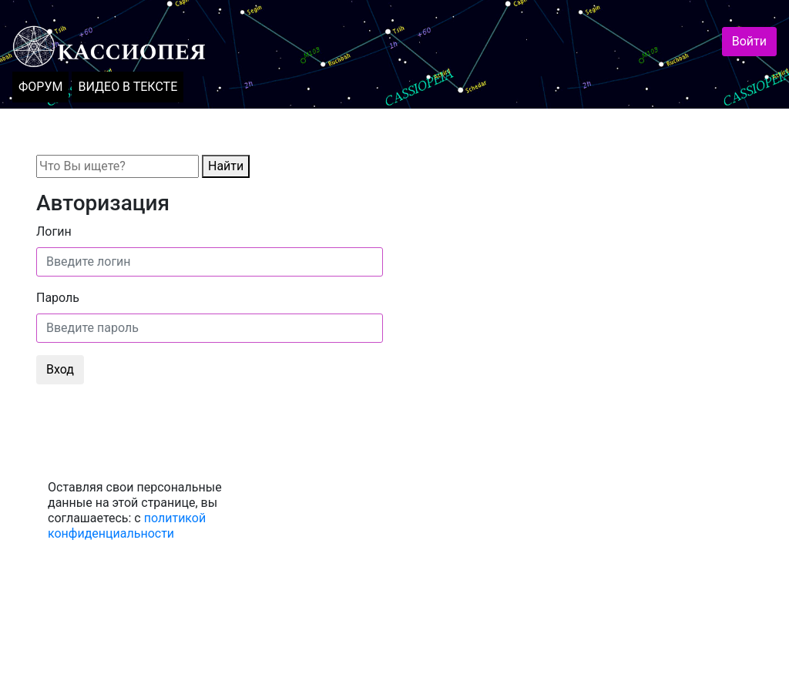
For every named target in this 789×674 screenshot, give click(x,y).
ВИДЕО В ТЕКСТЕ (127, 86)
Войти (749, 41)
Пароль (57, 297)
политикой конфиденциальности (127, 526)
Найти (225, 166)
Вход (60, 369)
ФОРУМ (40, 86)
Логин (54, 231)
